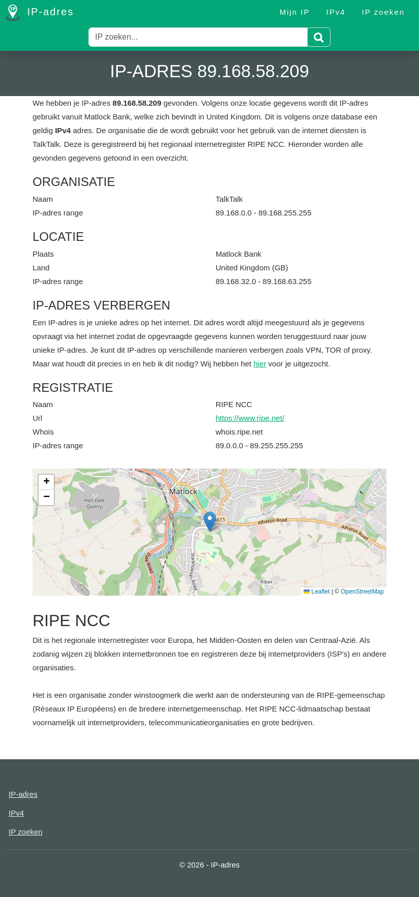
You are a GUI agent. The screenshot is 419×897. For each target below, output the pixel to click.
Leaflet (317, 591)
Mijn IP (295, 12)
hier (259, 363)
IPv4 (336, 12)
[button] (209, 521)
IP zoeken (383, 12)
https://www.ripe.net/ (250, 418)
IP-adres (40, 13)
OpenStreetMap (362, 591)
